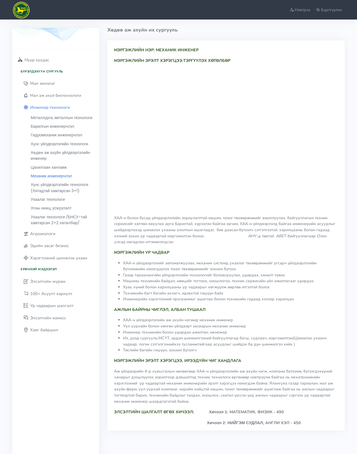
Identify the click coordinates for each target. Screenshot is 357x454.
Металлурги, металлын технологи (61, 117)
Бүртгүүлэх (329, 10)
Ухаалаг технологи (48, 199)
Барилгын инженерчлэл (52, 126)
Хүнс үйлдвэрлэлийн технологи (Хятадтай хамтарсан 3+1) (59, 187)
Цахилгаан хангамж (49, 167)
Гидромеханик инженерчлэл (56, 135)
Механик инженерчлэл (51, 176)
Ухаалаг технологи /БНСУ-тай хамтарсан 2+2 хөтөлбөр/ (59, 220)
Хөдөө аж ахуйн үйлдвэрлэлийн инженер (60, 155)
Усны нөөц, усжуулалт (51, 208)
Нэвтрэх (300, 10)
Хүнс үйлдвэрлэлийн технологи (59, 144)
